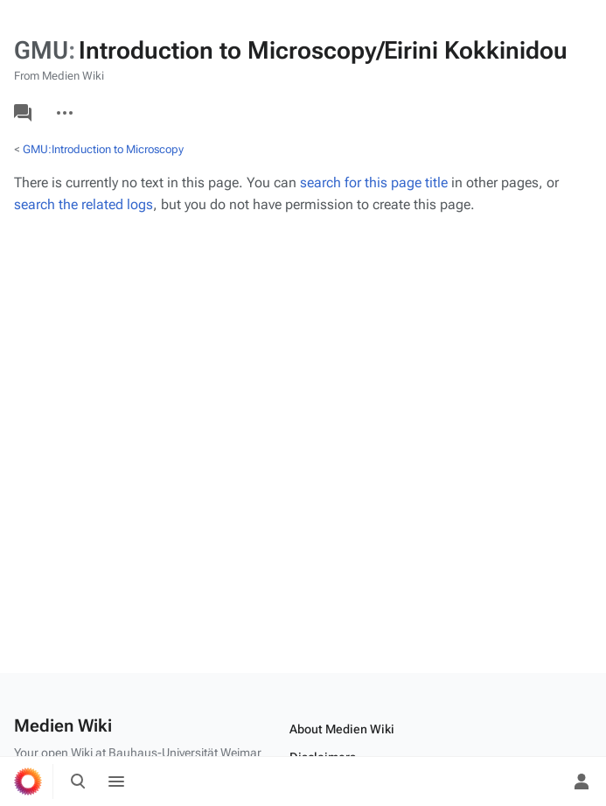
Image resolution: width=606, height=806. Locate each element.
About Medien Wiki (341, 729)
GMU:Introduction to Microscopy (103, 149)
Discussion (22, 113)
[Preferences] (543, 781)
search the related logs (83, 204)
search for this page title (374, 182)
